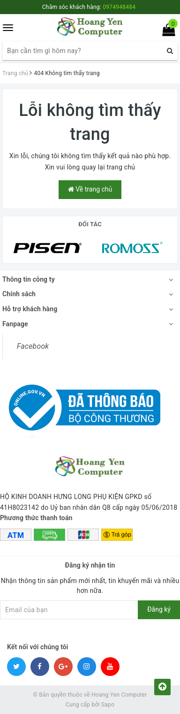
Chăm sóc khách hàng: (88, 7)
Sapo (107, 704)
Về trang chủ (90, 189)
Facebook (33, 346)
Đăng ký (159, 609)
